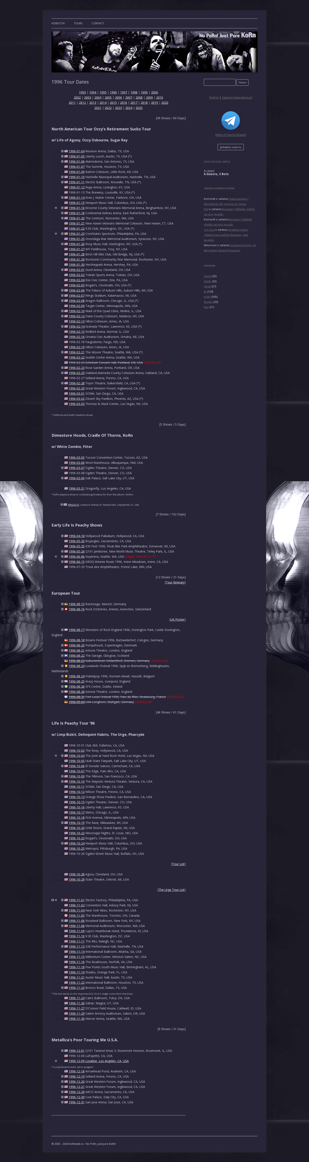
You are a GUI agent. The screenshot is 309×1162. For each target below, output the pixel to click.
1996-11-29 (77, 1013)
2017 (133, 103)
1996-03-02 (77, 399)
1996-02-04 (77, 280)
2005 (108, 97)
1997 (123, 92)
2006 (118, 97)
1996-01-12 (77, 187)
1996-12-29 (77, 1092)
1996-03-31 (73, 504)
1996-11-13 (77, 946)
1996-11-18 (77, 967)
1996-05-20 (77, 541)
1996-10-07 (77, 771)
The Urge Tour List (171, 890)
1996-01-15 (77, 203)
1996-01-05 (77, 156)
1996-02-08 (77, 301)
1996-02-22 (77, 357)
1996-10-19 (77, 823)
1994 (92, 92)
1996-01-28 (77, 254)
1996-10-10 (77, 781)
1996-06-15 (77, 562)
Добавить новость (230, 147)
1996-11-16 (77, 962)
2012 (82, 103)
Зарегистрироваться (237, 97)
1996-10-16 (77, 807)
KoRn (207, 297)
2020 (164, 103)
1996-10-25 (77, 848)
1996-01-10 (77, 177)
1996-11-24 (77, 998)
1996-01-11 (77, 182)
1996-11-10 (77, 936)
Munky (208, 302)
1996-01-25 (77, 239)
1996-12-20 (77, 1082)
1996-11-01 (77, 900)
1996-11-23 (77, 988)
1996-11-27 (77, 1008)
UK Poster (177, 619)
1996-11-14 (77, 952)
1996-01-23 (77, 234)
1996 (113, 92)
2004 (97, 97)
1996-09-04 (77, 702)
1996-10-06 (77, 766)
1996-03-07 (77, 468)
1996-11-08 (77, 926)
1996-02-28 (77, 383)
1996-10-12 (77, 792)
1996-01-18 (77, 213)
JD (205, 291)
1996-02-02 (77, 275)
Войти (213, 97)
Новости (58, 23)
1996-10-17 (77, 812)
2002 (77, 97)
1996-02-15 (77, 332)
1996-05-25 (77, 546)
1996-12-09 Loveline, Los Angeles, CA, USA (99, 1061)
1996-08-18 (77, 640)
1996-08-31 (77, 697)
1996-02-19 (77, 347)
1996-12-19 (77, 1076)
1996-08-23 (77, 661)
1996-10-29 (77, 879)
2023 (118, 108)
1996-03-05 (77, 457)
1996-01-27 (77, 249)
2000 (154, 92)
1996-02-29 (77, 388)
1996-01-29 (77, 259)
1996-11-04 (77, 910)
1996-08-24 (77, 666)
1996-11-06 (77, 921)
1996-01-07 (77, 167)
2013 (92, 103)
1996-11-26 (77, 1003)
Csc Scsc (209, 230)
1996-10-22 (77, 833)
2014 (103, 103)
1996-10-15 (77, 802)
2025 (139, 108)
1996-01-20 (77, 218)
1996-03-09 (77, 478)
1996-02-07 (77, 295)
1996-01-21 (77, 223)
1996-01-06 (77, 161)
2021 (97, 108)
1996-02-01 (77, 270)
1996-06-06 (77, 556)
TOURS (78, 23)
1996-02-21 (77, 352)
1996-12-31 (77, 1102)
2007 (128, 97)
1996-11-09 (77, 931)
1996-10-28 (77, 874)
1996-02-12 (77, 316)
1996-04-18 (77, 536)
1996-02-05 (77, 285)
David (207, 276)
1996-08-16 (77, 609)
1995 (103, 92)
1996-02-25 (77, 373)
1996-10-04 (77, 756)
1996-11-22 (77, 982)
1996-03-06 (77, 463)
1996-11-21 (77, 977)
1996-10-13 (77, 797)
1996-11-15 (77, 957)
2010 (159, 97)
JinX (206, 209)
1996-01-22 (77, 228)
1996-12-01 (77, 1051)
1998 (133, 92)
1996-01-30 (77, 265)
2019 (154, 103)
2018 (144, 103)
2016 (123, 103)
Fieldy (207, 281)
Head (207, 286)
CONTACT (98, 23)
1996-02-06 (77, 290)
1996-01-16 (77, 208)
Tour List (178, 864)
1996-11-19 (77, 972)
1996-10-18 (77, 817)
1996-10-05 (77, 761)
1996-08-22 (77, 656)
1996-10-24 (77, 843)
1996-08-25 (77, 681)
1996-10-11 (77, 787)
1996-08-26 (77, 686)
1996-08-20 (77, 645)
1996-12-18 (77, 1071)
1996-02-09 (77, 306)
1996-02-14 (77, 326)
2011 (72, 103)
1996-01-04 (77, 151)
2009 (149, 97)
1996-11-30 (77, 1019)
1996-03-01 (77, 393)
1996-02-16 (77, 337)
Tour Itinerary (175, 582)
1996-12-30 (77, 1097)
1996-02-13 (77, 321)
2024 (128, 108)
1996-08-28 (77, 692)
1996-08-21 (77, 650)
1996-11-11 (77, 941)
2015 (113, 103)
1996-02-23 (77, 368)
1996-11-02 (77, 905)
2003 (87, 97)
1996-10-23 (77, 838)
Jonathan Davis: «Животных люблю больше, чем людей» (226, 235)
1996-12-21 (77, 1087)
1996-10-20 (77, 828)
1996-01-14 (77, 197)
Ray (206, 307)
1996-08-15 (77, 604)
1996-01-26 (77, 244)
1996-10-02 (77, 750)
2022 (108, 108)
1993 (82, 92)
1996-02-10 (77, 311)
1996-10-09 (77, 776)
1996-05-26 (77, 551)
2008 (139, 97)
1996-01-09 (77, 172)
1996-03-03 (77, 404)
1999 (144, 92)
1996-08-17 (77, 630)
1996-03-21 (77, 488)
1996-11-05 (77, 915)
